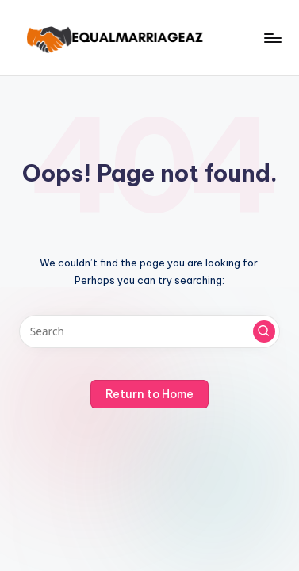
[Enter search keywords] (149, 331)
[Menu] (272, 37)
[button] (264, 331)
